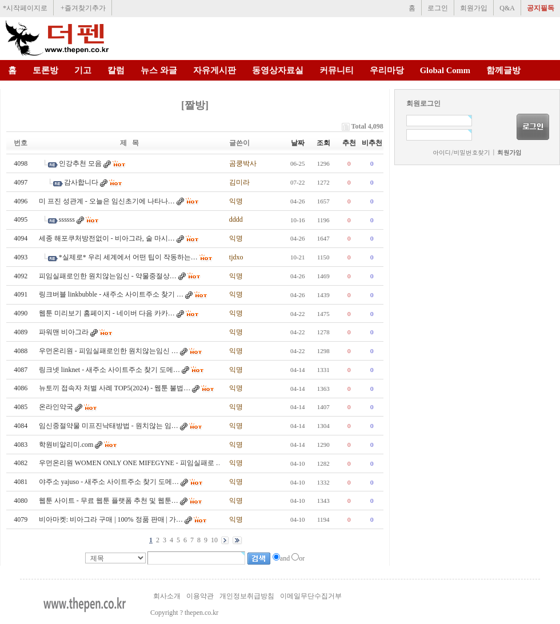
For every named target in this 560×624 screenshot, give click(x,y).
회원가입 (473, 8)
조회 (323, 143)
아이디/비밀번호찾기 (461, 152)
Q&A (507, 8)
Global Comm (445, 70)
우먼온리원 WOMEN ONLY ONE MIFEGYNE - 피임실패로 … (131, 463)
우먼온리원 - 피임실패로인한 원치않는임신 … (108, 351)
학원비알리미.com (66, 445)
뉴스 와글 (159, 70)
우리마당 (387, 70)
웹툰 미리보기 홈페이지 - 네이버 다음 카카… (107, 313)
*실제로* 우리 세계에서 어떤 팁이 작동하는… (128, 257)
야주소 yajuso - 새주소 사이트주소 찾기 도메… (109, 482)
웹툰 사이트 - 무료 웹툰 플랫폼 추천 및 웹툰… (108, 501)
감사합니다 (81, 182)
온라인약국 (56, 407)
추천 (349, 143)
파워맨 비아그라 (64, 332)
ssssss (67, 219)
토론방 (45, 70)
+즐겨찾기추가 (83, 8)
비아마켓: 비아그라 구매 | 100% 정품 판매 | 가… (111, 519)
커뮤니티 (336, 70)
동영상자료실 (277, 70)
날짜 (298, 143)
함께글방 (503, 70)
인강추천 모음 (80, 163)
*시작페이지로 (25, 8)
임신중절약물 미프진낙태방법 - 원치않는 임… (108, 426)
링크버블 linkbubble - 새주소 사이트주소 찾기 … (111, 294)
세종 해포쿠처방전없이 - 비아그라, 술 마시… (107, 238)
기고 (82, 70)
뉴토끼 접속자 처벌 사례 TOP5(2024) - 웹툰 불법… (114, 388)
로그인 (437, 8)
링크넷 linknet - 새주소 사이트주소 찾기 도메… (109, 370)
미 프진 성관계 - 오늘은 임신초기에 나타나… (107, 201)
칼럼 (116, 70)
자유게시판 (214, 70)
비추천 (372, 143)
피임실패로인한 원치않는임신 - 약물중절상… (108, 276)
